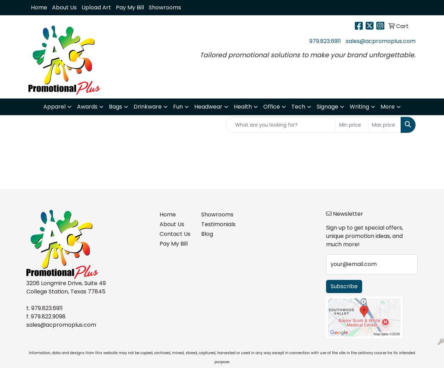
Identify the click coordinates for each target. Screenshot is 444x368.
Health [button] (243, 107)
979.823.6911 (325, 41)
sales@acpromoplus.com (381, 41)
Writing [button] (359, 107)
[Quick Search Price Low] (351, 125)
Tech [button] (298, 107)
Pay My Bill (130, 7)
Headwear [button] (208, 107)
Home (39, 7)
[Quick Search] (281, 125)
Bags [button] (115, 107)
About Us (64, 7)
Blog (207, 234)
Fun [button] (178, 107)
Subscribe (344, 286)
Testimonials (217, 224)
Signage (327, 107)
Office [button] (271, 107)
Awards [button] (87, 107)
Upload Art (96, 7)
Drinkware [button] (148, 107)
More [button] (388, 107)
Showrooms (165, 7)
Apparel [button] (54, 107)
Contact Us (175, 234)
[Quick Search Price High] (384, 125)
